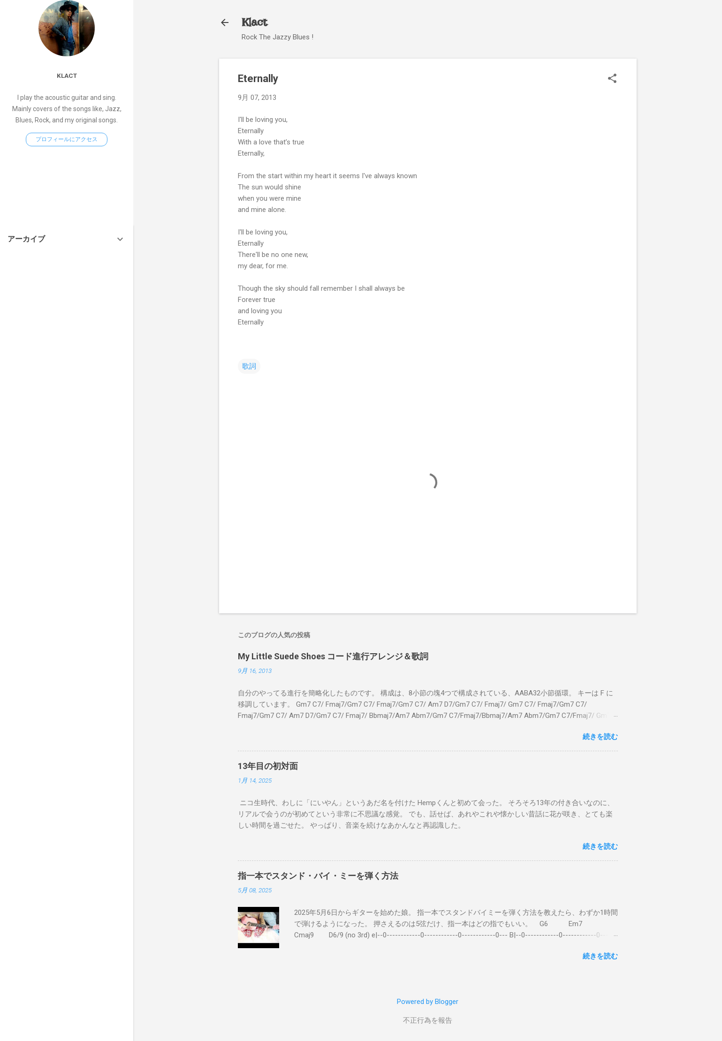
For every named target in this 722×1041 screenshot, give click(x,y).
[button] (612, 79)
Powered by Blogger (427, 1001)
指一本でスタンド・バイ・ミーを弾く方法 (318, 876)
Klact (254, 22)
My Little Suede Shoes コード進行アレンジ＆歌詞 (333, 656)
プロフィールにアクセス (67, 139)
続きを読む (600, 736)
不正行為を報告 (427, 1020)
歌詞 (249, 366)
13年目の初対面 (268, 766)
